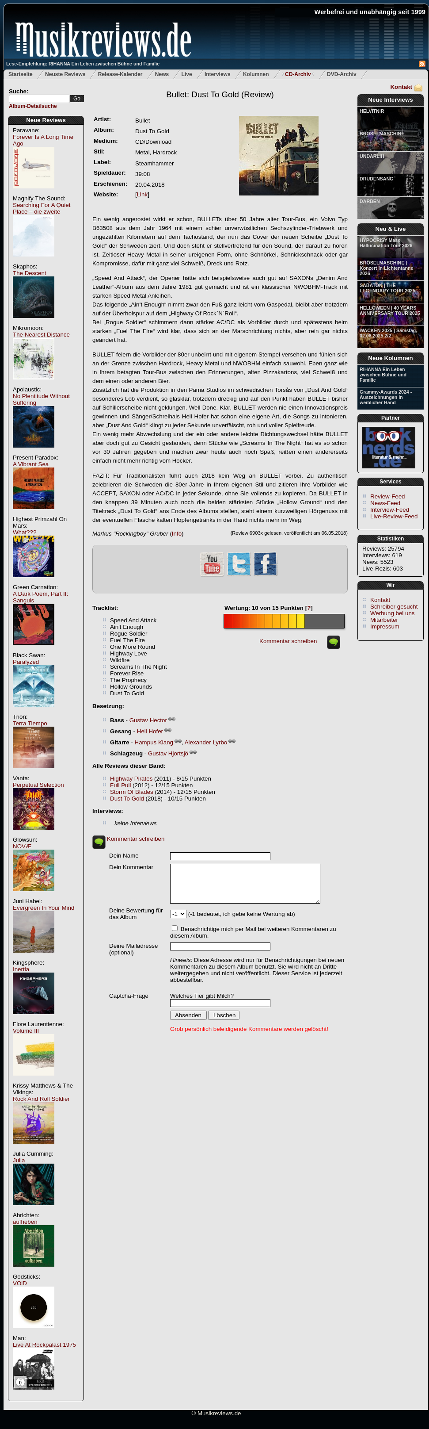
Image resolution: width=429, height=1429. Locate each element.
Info (177, 533)
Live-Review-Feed (394, 516)
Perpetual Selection (38, 785)
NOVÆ (22, 846)
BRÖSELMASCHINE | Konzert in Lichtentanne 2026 (386, 268)
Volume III (26, 1030)
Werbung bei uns (392, 613)
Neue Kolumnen (390, 358)
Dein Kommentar (131, 867)
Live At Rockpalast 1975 (44, 1344)
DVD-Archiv (342, 74)
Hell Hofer (150, 731)
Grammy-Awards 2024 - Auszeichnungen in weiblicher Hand (386, 397)
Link (142, 194)
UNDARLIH (372, 156)
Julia (19, 1160)
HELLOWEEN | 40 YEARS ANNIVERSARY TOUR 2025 (390, 310)
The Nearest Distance (41, 334)
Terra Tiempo (30, 723)
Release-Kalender (120, 74)
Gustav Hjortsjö (168, 753)
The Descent (29, 273)
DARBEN (370, 201)
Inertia (21, 969)
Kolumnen (256, 74)
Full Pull (120, 785)
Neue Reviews (46, 120)
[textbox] (39, 99)
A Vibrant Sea (31, 464)
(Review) (219, 94)
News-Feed (385, 503)
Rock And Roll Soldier (41, 1099)
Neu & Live (391, 229)
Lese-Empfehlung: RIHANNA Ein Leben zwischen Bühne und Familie (82, 63)
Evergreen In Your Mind (43, 907)
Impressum (384, 626)
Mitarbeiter (384, 620)
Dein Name (124, 855)
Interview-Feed (389, 509)
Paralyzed (26, 662)
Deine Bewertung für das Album (136, 913)
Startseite (20, 74)
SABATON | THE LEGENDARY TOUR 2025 (387, 288)
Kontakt (401, 87)
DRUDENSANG (376, 178)
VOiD (20, 1283)
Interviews (218, 74)
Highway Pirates (131, 778)
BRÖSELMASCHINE (382, 133)
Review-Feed (387, 496)
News (162, 74)
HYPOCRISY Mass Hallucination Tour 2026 (386, 243)
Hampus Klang (154, 742)
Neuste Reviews (65, 74)
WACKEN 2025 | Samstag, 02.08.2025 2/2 (388, 333)
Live (187, 74)
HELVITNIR (372, 111)
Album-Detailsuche (33, 106)
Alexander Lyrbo (206, 742)
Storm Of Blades (131, 792)
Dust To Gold (127, 798)
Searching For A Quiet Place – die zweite (41, 208)
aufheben (25, 1221)
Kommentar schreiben (288, 641)
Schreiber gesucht (394, 606)
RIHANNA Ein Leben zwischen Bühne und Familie (383, 375)
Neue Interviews (390, 99)
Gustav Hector (148, 720)
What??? (24, 532)
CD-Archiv (298, 74)
